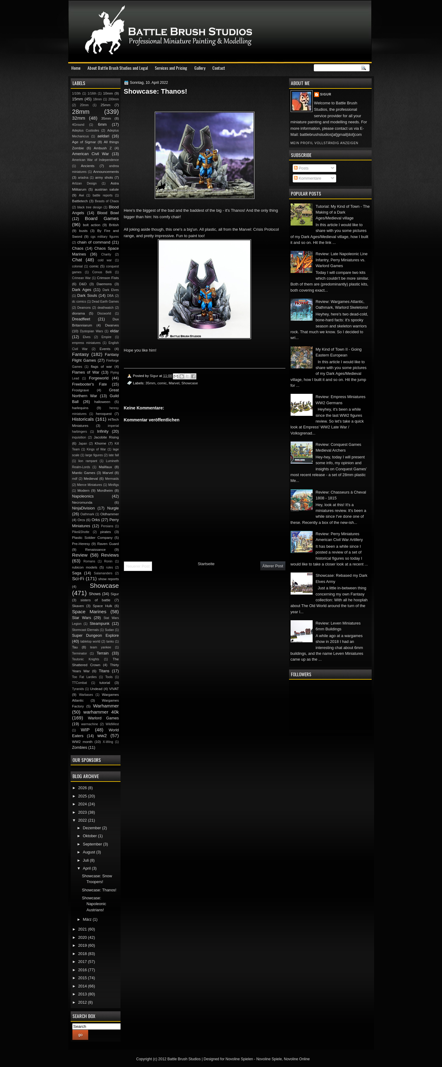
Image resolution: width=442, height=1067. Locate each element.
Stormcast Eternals (85, 630)
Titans (104, 671)
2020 (83, 937)
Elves (87, 337)
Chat (77, 259)
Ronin (108, 561)
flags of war (101, 366)
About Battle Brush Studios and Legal (117, 68)
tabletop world (90, 641)
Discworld (104, 313)
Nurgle (113, 508)
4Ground (78, 124)
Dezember (92, 828)
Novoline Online (297, 1059)
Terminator (79, 653)
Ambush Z (103, 148)
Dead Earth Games (105, 301)
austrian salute (107, 189)
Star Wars (81, 617)
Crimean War (81, 278)
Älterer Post (272, 566)
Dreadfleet (81, 319)
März (88, 919)
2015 (83, 978)
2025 (83, 796)
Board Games (102, 218)
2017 (83, 961)
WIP (85, 729)
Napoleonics (83, 496)
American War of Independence (95, 160)
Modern (83, 490)
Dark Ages (81, 289)
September (93, 844)
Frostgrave (80, 390)
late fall (114, 455)
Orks (96, 519)
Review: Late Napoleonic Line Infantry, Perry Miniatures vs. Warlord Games (342, 260)
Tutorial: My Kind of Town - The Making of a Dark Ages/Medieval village (343, 212)
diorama (78, 313)
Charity (106, 254)
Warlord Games (103, 718)
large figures (94, 455)
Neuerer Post (138, 566)
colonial (77, 266)
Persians (107, 526)
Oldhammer (109, 514)
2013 (83, 994)
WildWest (112, 724)
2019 (83, 945)
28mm (81, 111)
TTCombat (79, 683)
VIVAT (114, 689)
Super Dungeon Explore (95, 635)
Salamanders (103, 573)
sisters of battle (95, 600)
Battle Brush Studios (184, 1059)
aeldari (104, 136)
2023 (83, 812)
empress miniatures (86, 343)
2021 (83, 929)
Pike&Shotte (81, 532)
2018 (83, 953)
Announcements (106, 171)
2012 (83, 1002)
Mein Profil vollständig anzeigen (324, 143)
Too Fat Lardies (84, 677)
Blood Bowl (108, 213)
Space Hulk (102, 606)
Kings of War (96, 449)
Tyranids (78, 689)
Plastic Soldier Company (92, 537)
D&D (83, 284)
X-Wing (108, 742)
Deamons (84, 307)
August (89, 852)
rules (109, 567)
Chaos (78, 248)
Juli (86, 860)
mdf (74, 478)
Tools (109, 677)
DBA (110, 295)
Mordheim (105, 490)
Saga (76, 573)
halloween (102, 402)
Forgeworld (99, 378)
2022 (83, 820)
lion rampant (87, 461)
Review (80, 555)
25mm (105, 105)
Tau (75, 647)
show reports (108, 579)
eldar (114, 331)
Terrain (103, 653)
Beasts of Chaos (107, 201)
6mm (102, 124)
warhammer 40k (101, 711)
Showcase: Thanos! (99, 890)
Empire (107, 337)
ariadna (83, 177)
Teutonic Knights (85, 659)
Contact (218, 68)
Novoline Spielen (239, 1059)
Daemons (104, 284)
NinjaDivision (83, 508)
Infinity (102, 431)
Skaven (78, 606)
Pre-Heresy (81, 544)
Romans (89, 561)
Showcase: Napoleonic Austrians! (94, 904)
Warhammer (106, 705)
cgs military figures (105, 236)
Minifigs (113, 485)
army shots (104, 177)
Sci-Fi (78, 578)
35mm (150, 383)
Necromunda (82, 502)
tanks (110, 641)
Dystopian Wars (91, 331)
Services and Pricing (171, 68)
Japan (82, 443)
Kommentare (307, 178)
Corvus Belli (101, 272)
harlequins (80, 408)
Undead (96, 689)
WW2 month (82, 742)
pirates (105, 532)
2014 (83, 986)
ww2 (102, 735)
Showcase (189, 383)
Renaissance (95, 549)
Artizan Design (84, 183)
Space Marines (89, 611)
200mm (113, 99)
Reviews (110, 555)
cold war (105, 260)
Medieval (91, 478)
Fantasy (80, 354)
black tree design (89, 207)
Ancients (87, 166)
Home (75, 68)
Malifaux (105, 467)
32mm (78, 118)
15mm (77, 99)
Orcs (81, 520)
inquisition (79, 437)
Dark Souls (87, 295)
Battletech (80, 201)
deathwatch (106, 307)
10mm (108, 93)
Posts (301, 168)
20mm (84, 105)
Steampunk (100, 623)
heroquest (104, 414)
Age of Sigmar (84, 142)
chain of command (93, 242)
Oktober (90, 836)
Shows (95, 593)
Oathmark (87, 514)
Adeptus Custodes (85, 130)
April (87, 868)
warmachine (89, 724)
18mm (97, 99)
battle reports (103, 195)
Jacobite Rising (106, 437)
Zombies (79, 747)
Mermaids (112, 478)
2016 (83, 970)
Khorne (100, 443)
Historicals (83, 419)
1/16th (91, 93)
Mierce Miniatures (89, 485)
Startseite (206, 563)
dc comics (79, 301)
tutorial (104, 683)
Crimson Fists (108, 278)
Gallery (199, 68)
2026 (83, 787)
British (114, 225)
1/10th (76, 93)
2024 (83, 804)
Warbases (86, 694)
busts (83, 231)
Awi (81, 195)
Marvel (174, 383)
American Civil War (90, 153)
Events (104, 349)
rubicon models (85, 567)
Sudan (109, 630)
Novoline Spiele (269, 1059)
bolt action (91, 225)
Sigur (326, 94)
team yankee (100, 647)
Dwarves (112, 325)
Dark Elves (110, 290)
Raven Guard (108, 544)
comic (162, 383)
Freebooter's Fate (89, 384)
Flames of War (85, 372)
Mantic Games (83, 473)
